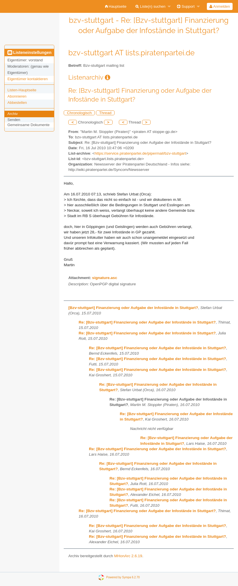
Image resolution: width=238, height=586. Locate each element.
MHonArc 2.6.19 (128, 556)
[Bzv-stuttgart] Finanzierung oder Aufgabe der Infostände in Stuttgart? (133, 308)
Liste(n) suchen (150, 6)
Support (186, 6)
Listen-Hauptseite (21, 90)
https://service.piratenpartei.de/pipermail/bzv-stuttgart (140, 153)
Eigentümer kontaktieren (27, 79)
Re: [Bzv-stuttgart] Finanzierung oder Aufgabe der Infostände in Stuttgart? (147, 322)
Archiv (12, 114)
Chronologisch (79, 113)
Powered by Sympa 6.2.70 (123, 577)
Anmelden (219, 6)
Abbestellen (17, 102)
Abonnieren (17, 96)
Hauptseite (116, 6)
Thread (105, 113)
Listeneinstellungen (29, 52)
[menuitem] (116, 6)
